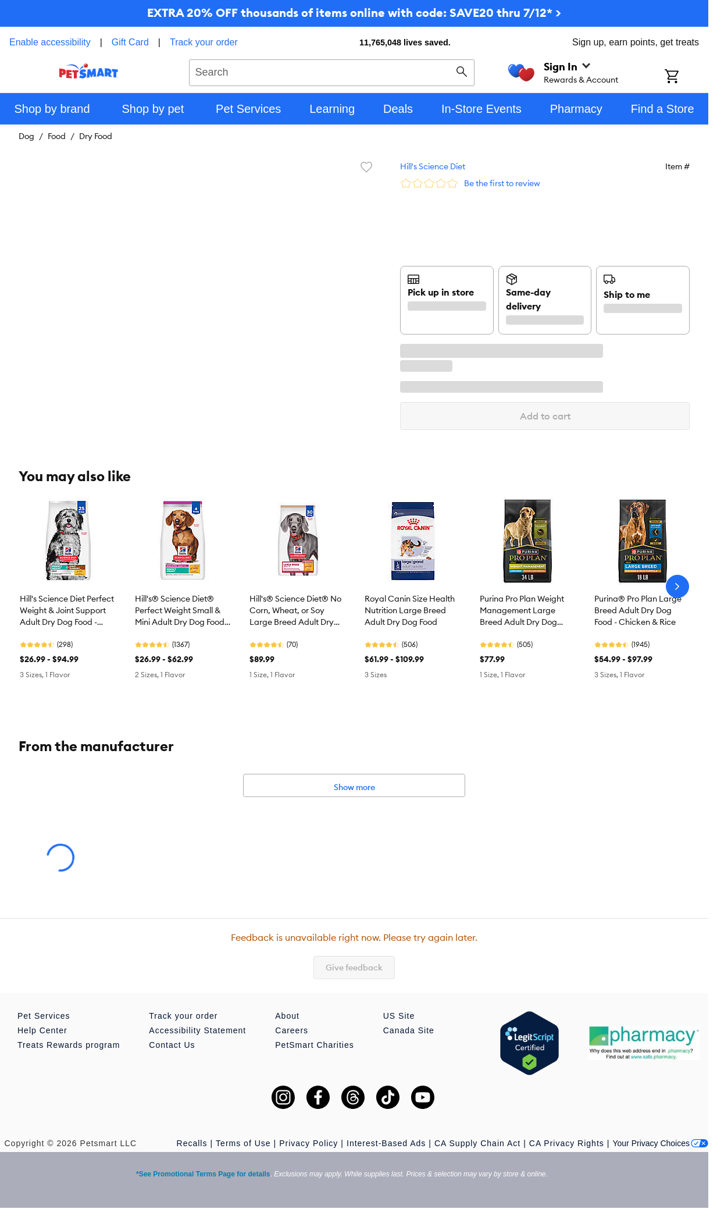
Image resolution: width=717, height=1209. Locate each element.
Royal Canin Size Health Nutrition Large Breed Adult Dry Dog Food (410, 610)
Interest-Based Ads (386, 1143)
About (287, 1015)
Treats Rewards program (68, 1045)
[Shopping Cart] (686, 77)
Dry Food (95, 136)
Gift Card (130, 42)
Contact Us (172, 1045)
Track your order (204, 42)
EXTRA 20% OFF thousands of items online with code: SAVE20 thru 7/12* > (354, 12)
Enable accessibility (50, 42)
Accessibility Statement (197, 1030)
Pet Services (43, 1015)
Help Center (42, 1030)
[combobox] (332, 71)
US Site (399, 1015)
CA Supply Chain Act (477, 1143)
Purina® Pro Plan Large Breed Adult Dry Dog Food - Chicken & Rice (638, 610)
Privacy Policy (308, 1143)
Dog (26, 136)
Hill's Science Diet (432, 166)
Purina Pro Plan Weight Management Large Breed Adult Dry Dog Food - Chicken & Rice (522, 610)
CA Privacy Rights (566, 1143)
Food (57, 136)
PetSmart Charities (314, 1045)
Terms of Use (243, 1143)
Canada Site (408, 1030)
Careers (291, 1030)
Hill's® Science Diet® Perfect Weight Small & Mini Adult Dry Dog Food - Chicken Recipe (182, 610)
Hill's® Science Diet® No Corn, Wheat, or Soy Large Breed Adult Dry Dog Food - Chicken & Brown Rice (295, 610)
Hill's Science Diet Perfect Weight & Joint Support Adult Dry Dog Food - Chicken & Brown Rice (67, 610)
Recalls (192, 1143)
